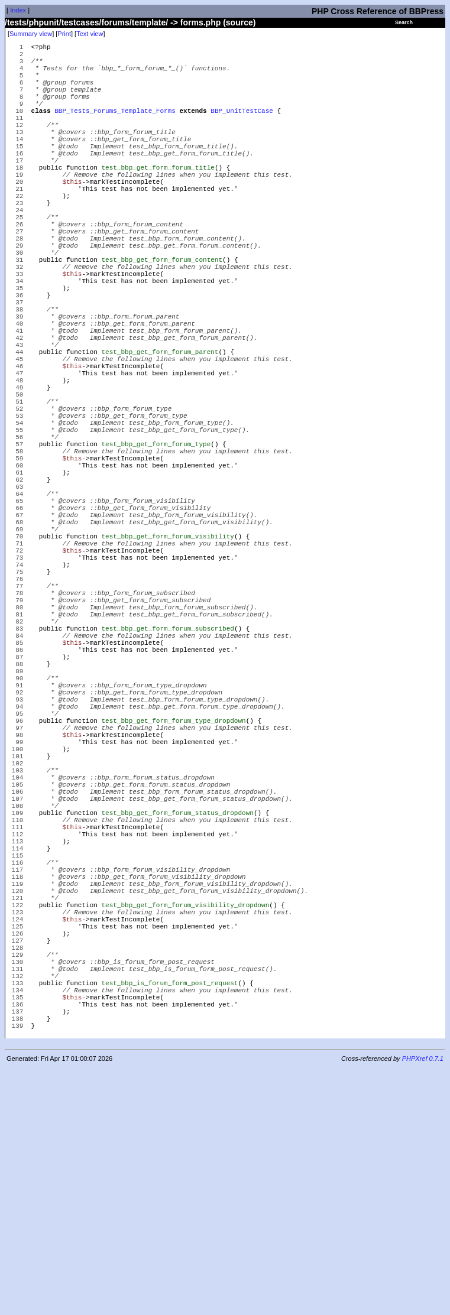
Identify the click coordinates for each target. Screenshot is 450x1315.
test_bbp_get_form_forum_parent (159, 429)
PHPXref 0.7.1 (422, 1304)
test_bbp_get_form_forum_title (157, 198)
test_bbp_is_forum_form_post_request (169, 1218)
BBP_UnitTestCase (242, 128)
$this (72, 216)
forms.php (200, 22)
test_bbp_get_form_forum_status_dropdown (177, 1005)
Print (64, 33)
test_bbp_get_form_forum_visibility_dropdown (185, 1120)
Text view (89, 33)
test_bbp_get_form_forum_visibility (167, 659)
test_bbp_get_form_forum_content (161, 314)
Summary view (30, 33)
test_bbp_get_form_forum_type (156, 544)
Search (404, 22)
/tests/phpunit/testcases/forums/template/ (86, 22)
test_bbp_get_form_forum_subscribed (167, 775)
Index (18, 10)
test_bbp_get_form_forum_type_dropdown (173, 890)
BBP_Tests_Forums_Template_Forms (115, 128)
